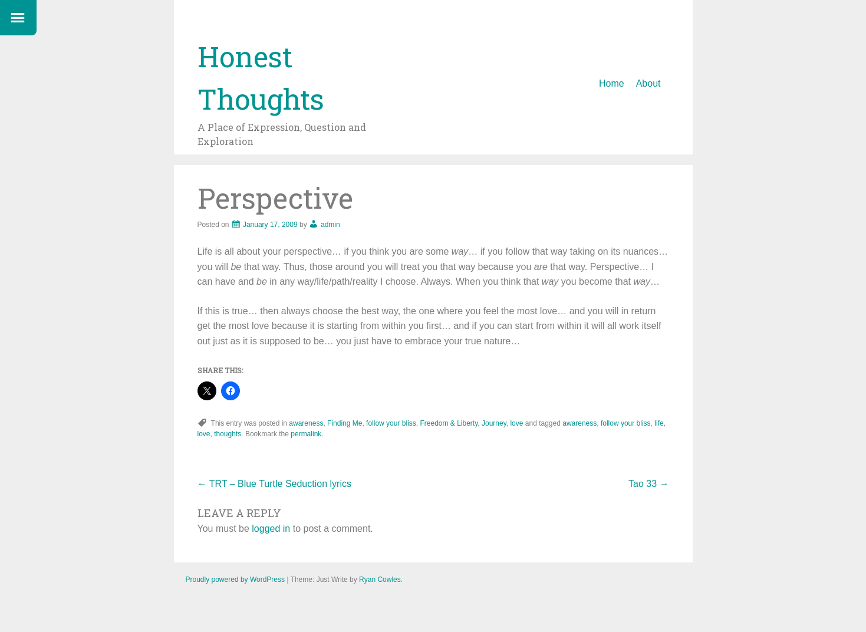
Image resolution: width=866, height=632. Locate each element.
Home (611, 83)
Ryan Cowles (380, 579)
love (516, 423)
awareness (306, 423)
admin (330, 224)
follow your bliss (391, 423)
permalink (306, 434)
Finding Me (344, 423)
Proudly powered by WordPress (235, 579)
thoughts (227, 434)
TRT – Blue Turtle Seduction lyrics (274, 484)
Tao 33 (648, 484)
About (648, 83)
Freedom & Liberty (449, 423)
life (658, 423)
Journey (494, 423)
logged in (271, 529)
